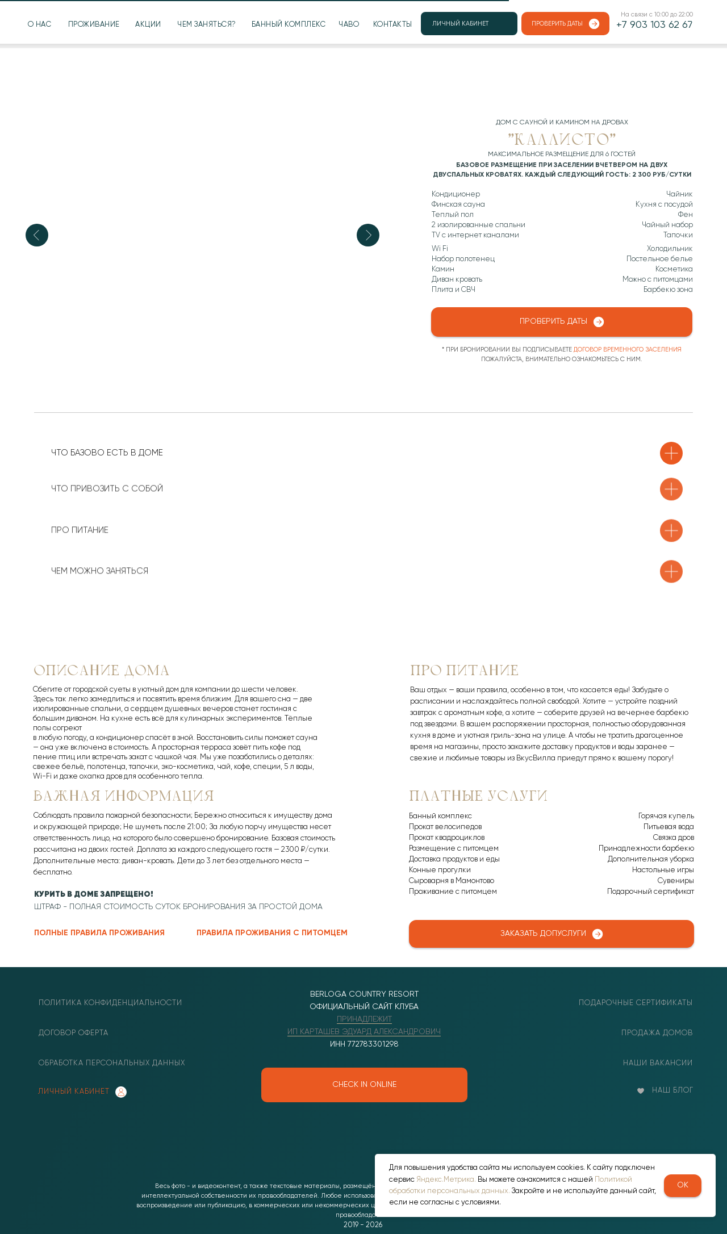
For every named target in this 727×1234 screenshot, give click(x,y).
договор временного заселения (628, 349)
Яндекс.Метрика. (446, 1179)
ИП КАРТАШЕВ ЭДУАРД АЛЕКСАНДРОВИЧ (364, 1032)
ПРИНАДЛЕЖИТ (364, 1019)
